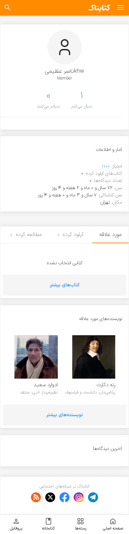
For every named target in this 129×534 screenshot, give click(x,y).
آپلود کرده (70, 234)
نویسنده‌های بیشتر (64, 415)
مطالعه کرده (26, 234)
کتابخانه (48, 524)
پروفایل (16, 524)
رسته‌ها (80, 524)
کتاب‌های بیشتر (64, 285)
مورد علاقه (110, 234)
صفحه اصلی (113, 524)
